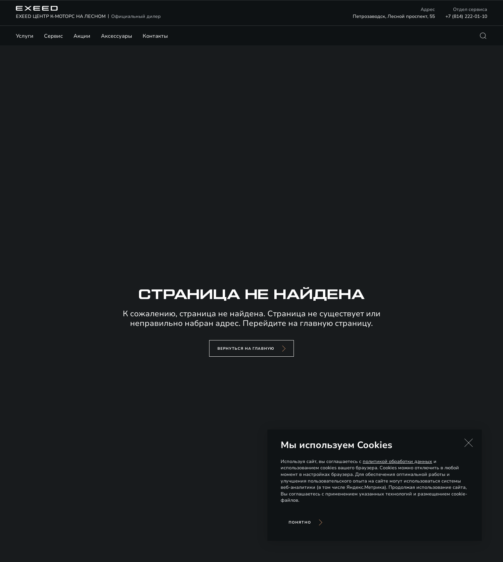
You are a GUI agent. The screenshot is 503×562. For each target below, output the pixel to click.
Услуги (24, 36)
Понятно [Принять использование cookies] (300, 522)
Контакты (155, 36)
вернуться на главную (245, 348)
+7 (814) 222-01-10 (466, 16)
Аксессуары (116, 36)
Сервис (53, 36)
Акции (81, 36)
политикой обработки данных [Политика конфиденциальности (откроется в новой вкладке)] (397, 461)
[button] (469, 443)
